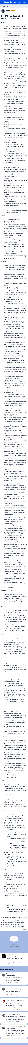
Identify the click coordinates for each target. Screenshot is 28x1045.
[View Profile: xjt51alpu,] (3, 989)
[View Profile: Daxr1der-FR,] (3, 1027)
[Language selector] (11, 2)
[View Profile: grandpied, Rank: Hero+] (3, 11)
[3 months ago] (14, 995)
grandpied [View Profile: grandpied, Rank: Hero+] (8, 10)
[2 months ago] (15, 982)
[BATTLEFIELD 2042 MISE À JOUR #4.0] (10, 12)
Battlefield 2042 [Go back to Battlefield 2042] (5, 6)
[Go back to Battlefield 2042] (16, 955)
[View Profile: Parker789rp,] (3, 975)
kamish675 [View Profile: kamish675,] (8, 1009)
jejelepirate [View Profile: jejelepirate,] (8, 1021)
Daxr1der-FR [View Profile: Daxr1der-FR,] (9, 1035)
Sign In (24, 2)
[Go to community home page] (6, 2)
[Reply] (24, 929)
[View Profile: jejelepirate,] (3, 1015)
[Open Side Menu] (2, 2)
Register (19, 2)
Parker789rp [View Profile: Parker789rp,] (9, 982)
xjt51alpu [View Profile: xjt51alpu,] (8, 995)
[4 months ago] (15, 1021)
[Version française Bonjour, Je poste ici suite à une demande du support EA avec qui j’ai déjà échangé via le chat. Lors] (16, 1032)
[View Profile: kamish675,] (3, 1001)
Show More (14, 1040)
